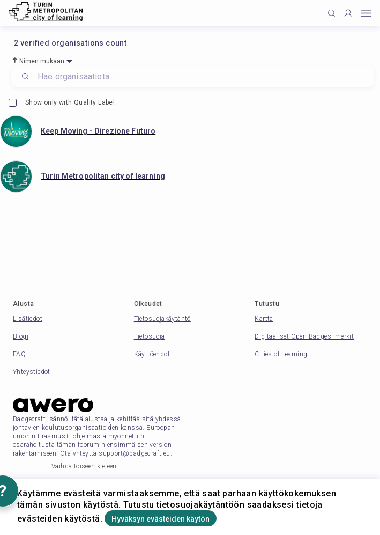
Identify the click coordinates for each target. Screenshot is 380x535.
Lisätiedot (27, 319)
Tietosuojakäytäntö (162, 319)
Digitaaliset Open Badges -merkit (304, 336)
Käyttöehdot (152, 354)
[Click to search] (331, 13)
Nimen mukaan (42, 61)
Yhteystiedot (31, 372)
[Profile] (348, 13)
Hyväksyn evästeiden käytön (160, 519)
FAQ (19, 354)
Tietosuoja (149, 336)
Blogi (20, 336)
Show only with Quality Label (62, 103)
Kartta (264, 319)
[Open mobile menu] (366, 13)
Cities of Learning (281, 354)
